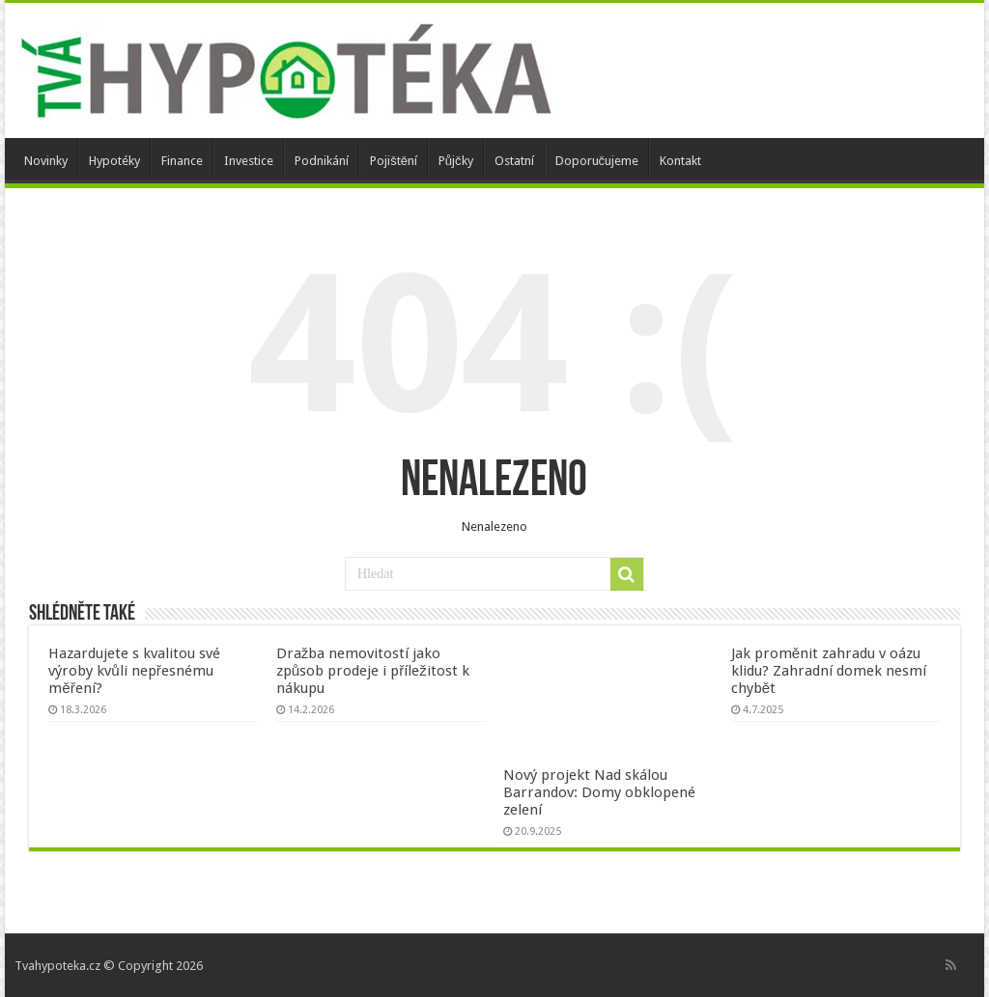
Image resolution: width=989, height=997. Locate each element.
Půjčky (455, 160)
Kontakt (680, 160)
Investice (248, 160)
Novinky (46, 160)
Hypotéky (114, 160)
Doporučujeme (597, 160)
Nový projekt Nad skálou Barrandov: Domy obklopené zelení (599, 792)
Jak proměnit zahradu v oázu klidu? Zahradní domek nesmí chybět (828, 671)
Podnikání (322, 160)
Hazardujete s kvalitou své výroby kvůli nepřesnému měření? (134, 671)
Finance (182, 160)
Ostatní (514, 160)
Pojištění (393, 160)
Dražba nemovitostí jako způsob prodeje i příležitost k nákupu (372, 671)
